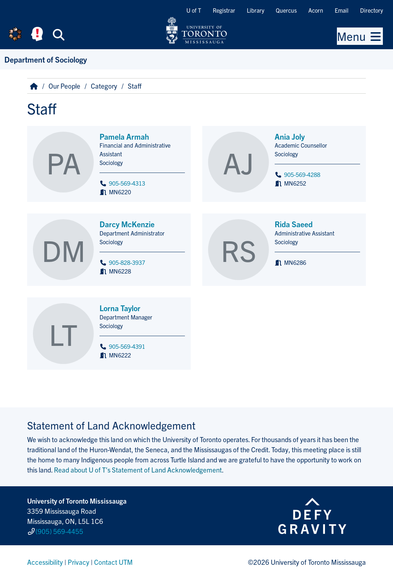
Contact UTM (113, 559)
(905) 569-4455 (59, 529)
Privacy (78, 559)
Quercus (286, 10)
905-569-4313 (127, 183)
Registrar (224, 10)
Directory (371, 10)
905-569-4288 (302, 174)
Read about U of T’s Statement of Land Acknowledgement (138, 469)
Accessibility (45, 559)
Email (341, 10)
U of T (193, 10)
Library (255, 10)
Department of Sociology (45, 59)
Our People (64, 85)
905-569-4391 (127, 346)
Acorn (315, 10)
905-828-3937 (127, 262)
